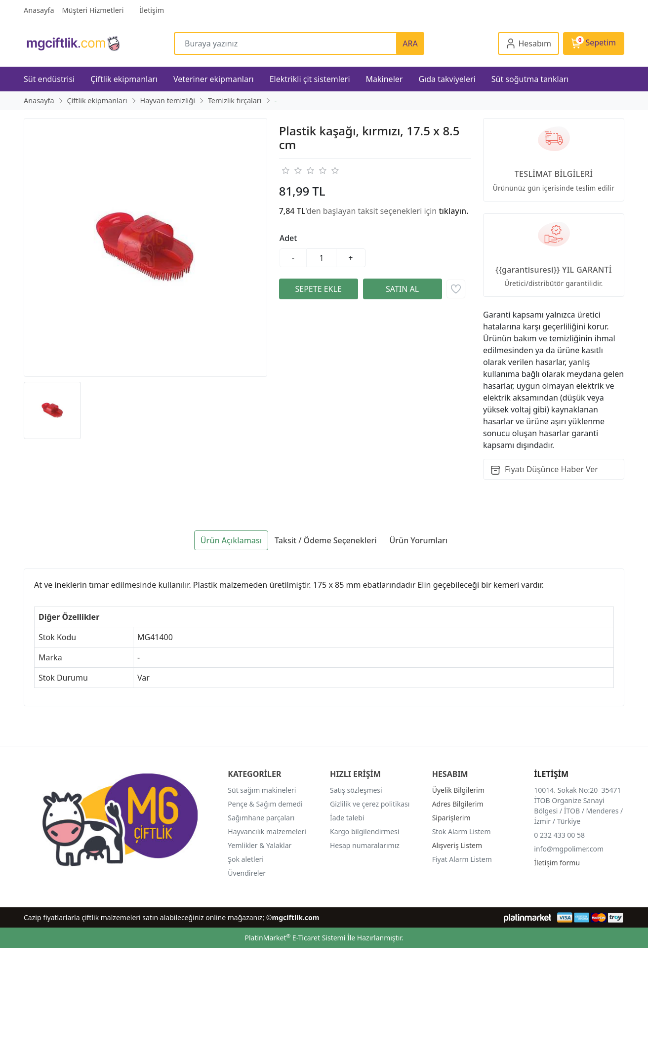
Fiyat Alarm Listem (462, 859)
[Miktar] (321, 257)
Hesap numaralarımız (365, 845)
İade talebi (347, 817)
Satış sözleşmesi (356, 790)
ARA (410, 43)
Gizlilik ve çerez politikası (369, 804)
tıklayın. (453, 210)
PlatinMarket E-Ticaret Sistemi (294, 937)
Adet (288, 238)
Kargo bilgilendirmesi (364, 831)
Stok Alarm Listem (461, 831)
